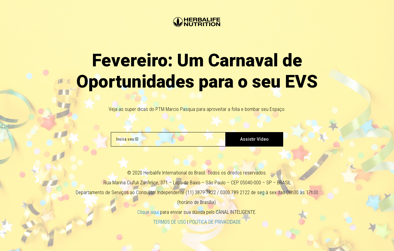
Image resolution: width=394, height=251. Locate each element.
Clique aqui (148, 212)
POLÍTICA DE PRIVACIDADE (215, 222)
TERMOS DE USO (169, 222)
